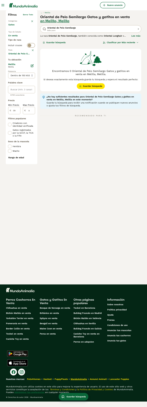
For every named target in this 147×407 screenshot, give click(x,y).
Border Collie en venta (18, 334)
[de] (14, 188)
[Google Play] (17, 359)
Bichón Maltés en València (87, 323)
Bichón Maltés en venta (18, 318)
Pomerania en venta (16, 329)
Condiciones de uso (117, 330)
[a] (29, 188)
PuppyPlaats (61, 384)
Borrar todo (28, 15)
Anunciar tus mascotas (119, 336)
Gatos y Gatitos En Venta (53, 306)
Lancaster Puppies (119, 384)
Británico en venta (49, 318)
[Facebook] (13, 377)
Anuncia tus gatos (116, 346)
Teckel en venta (14, 339)
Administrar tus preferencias (29, 398)
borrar (30, 69)
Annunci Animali (98, 384)
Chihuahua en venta (16, 313)
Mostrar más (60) (19, 131)
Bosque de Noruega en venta (55, 313)
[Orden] (120, 42)
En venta (15, 38)
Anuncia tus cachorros (119, 341)
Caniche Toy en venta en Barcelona (86, 340)
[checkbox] (9, 84)
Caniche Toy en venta (17, 344)
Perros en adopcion (84, 347)
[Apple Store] (17, 368)
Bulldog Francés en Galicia (88, 334)
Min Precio (13, 182)
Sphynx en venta (48, 323)
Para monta (17, 52)
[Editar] (32, 143)
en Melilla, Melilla (54, 21)
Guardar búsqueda (54, 42)
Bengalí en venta (48, 329)
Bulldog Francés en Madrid (88, 318)
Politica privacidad (117, 315)
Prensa (111, 325)
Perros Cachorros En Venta (20, 306)
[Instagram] (21, 377)
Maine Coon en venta (51, 334)
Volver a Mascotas (16, 20)
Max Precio (28, 182)
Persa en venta (48, 339)
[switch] (21, 63)
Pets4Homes (33, 384)
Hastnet (47, 384)
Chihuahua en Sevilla (85, 329)
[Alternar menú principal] (3, 5)
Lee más (135, 36)
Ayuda (110, 320)
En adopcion (17, 45)
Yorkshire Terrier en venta (19, 323)
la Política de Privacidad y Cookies (95, 395)
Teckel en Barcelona (84, 313)
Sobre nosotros (115, 310)
